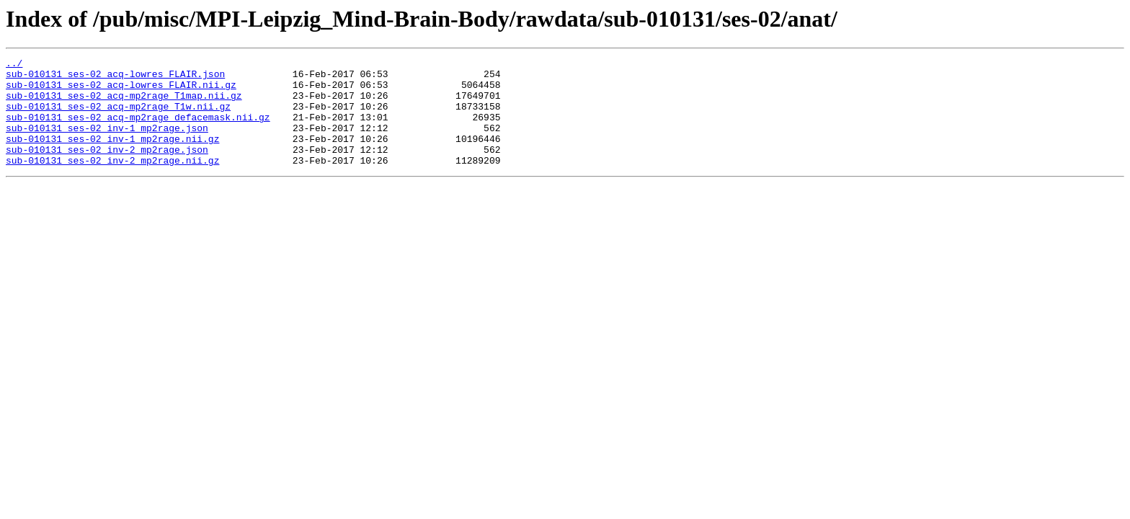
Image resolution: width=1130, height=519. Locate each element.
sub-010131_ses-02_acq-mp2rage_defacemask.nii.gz (138, 129)
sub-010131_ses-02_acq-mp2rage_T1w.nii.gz (118, 116)
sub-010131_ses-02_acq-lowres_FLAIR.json (115, 77)
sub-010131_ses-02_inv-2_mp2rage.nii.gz (112, 181)
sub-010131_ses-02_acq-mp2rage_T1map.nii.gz (124, 103)
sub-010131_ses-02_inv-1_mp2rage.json (107, 142)
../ (14, 64)
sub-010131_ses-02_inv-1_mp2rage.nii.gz (112, 155)
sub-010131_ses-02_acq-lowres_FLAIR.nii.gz (121, 90)
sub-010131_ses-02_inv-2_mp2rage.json (107, 168)
